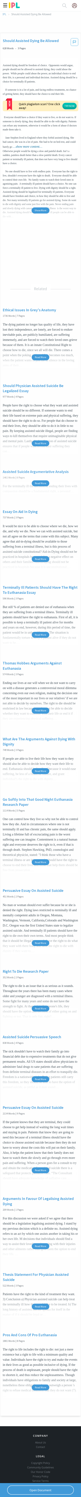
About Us (40, 1428)
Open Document (40, 1490)
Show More (40, 191)
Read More (40, 337)
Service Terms (40, 1467)
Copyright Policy (40, 1449)
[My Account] (75, 5)
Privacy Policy (40, 1462)
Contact (40, 1433)
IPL (4, 14)
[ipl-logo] (14, 7)
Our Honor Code (40, 1458)
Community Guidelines (40, 1453)
